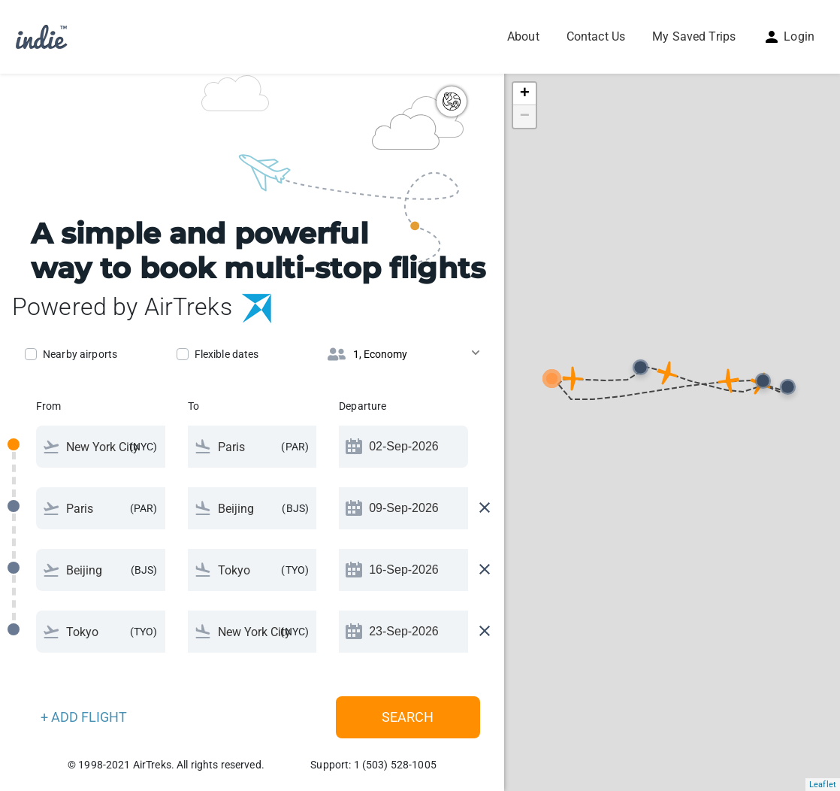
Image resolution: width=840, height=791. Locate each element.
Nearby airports (80, 354)
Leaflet (822, 784)
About (523, 36)
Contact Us (596, 36)
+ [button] (525, 94)
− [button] (525, 116)
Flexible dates (227, 354)
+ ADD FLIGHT (84, 717)
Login (788, 36)
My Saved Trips (694, 36)
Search (408, 717)
